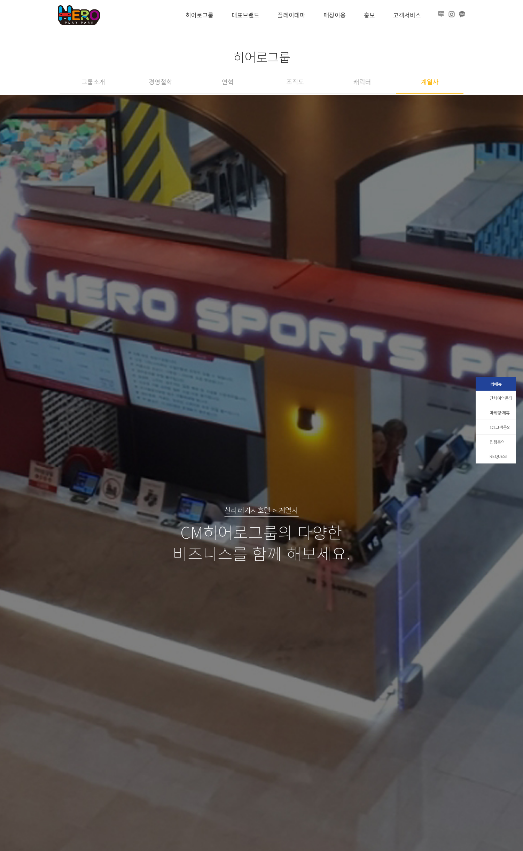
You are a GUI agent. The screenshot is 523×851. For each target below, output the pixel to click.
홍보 (369, 14)
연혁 (228, 81)
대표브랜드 (245, 14)
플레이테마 (291, 14)
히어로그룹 (199, 14)
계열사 (430, 81)
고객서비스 (407, 14)
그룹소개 (93, 81)
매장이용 (334, 14)
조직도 (295, 81)
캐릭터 (362, 81)
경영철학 (160, 81)
